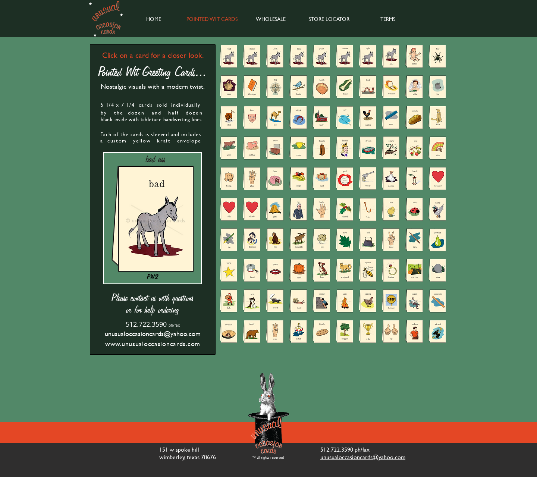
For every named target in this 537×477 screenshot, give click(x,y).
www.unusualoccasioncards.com (152, 344)
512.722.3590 (146, 324)
